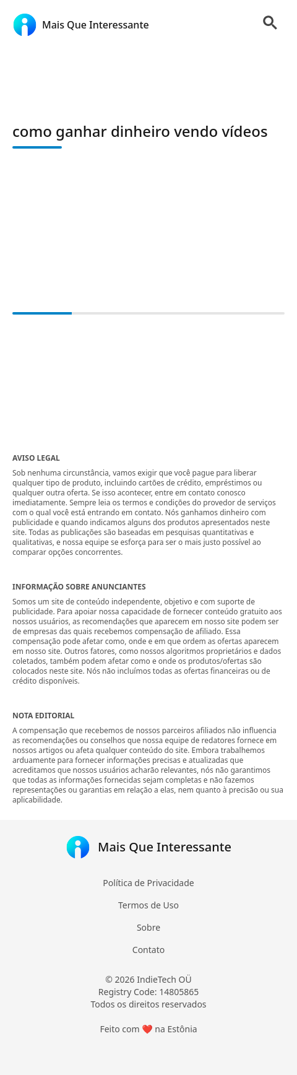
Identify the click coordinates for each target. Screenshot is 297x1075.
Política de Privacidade (148, 883)
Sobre (148, 927)
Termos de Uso (148, 905)
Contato (148, 949)
